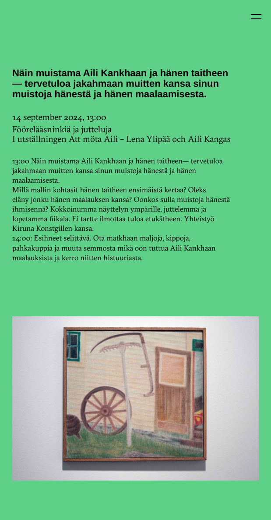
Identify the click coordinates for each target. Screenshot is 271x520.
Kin (25, 25)
